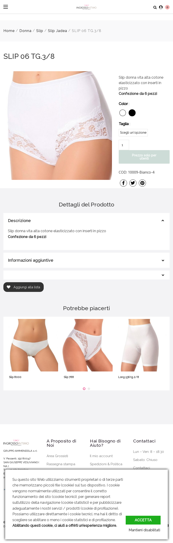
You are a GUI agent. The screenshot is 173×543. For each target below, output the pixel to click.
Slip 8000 (15, 377)
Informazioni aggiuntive (30, 260)
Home (9, 31)
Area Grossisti (57, 456)
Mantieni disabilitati (145, 530)
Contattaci (141, 468)
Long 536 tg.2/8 (128, 377)
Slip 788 (69, 377)
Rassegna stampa (61, 464)
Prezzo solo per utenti (144, 157)
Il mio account (101, 456)
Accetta (143, 520)
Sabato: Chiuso (145, 460)
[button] (84, 388)
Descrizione (19, 220)
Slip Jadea (57, 31)
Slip (39, 31)
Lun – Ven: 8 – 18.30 (148, 452)
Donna (25, 31)
